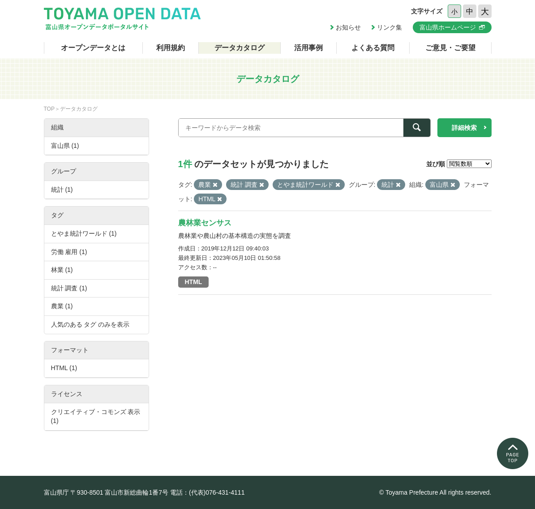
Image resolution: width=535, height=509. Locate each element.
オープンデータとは (93, 48)
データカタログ (239, 48)
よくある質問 (372, 48)
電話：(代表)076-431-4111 (207, 492)
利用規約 (170, 48)
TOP (49, 109)
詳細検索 (464, 127)
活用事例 (308, 48)
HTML (193, 281)
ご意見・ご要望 (450, 48)
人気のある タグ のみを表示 (90, 324)
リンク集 (389, 27)
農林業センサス (204, 223)
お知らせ (348, 27)
